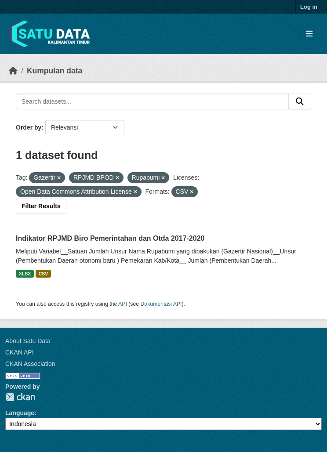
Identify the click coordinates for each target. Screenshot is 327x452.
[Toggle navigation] (309, 34)
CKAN (20, 396)
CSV (43, 273)
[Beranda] (13, 70)
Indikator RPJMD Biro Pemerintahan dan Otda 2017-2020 (110, 238)
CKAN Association (30, 363)
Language (19, 412)
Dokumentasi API (161, 304)
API (122, 304)
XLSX (25, 273)
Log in (308, 7)
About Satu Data (28, 340)
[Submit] (299, 101)
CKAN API (19, 352)
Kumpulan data (54, 70)
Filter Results (41, 206)
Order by (28, 127)
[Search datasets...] (152, 101)
